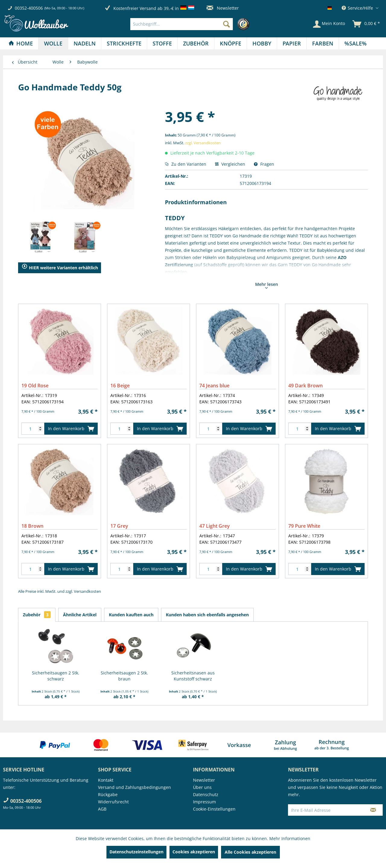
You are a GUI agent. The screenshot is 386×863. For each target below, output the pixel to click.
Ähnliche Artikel (79, 615)
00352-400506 (29, 8)
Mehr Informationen (289, 838)
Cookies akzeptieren (193, 852)
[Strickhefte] (124, 43)
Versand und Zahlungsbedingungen (134, 787)
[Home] (20, 43)
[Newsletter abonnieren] (373, 810)
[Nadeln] (84, 43)
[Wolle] (53, 43)
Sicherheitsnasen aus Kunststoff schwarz (193, 676)
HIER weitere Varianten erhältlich (60, 268)
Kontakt (105, 780)
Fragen (264, 164)
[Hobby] (262, 43)
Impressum (204, 802)
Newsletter (223, 8)
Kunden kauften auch (131, 615)
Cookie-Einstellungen (214, 809)
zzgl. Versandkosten (203, 142)
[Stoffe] (162, 43)
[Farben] (323, 43)
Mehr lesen (266, 285)
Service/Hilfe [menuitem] (358, 8)
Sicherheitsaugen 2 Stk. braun (124, 676)
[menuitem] (191, 24)
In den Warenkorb (71, 427)
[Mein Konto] (329, 24)
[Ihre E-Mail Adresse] (326, 810)
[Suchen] (226, 24)
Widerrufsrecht (113, 802)
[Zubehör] (196, 43)
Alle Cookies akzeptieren (250, 852)
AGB (102, 809)
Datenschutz (205, 794)
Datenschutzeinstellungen (136, 852)
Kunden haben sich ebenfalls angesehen (207, 615)
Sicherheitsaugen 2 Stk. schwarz (55, 676)
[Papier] (291, 43)
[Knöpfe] (230, 43)
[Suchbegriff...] (181, 24)
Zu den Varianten (185, 164)
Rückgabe (108, 794)
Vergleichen (230, 164)
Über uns (202, 787)
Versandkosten (87, 591)
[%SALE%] (355, 43)
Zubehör (37, 615)
